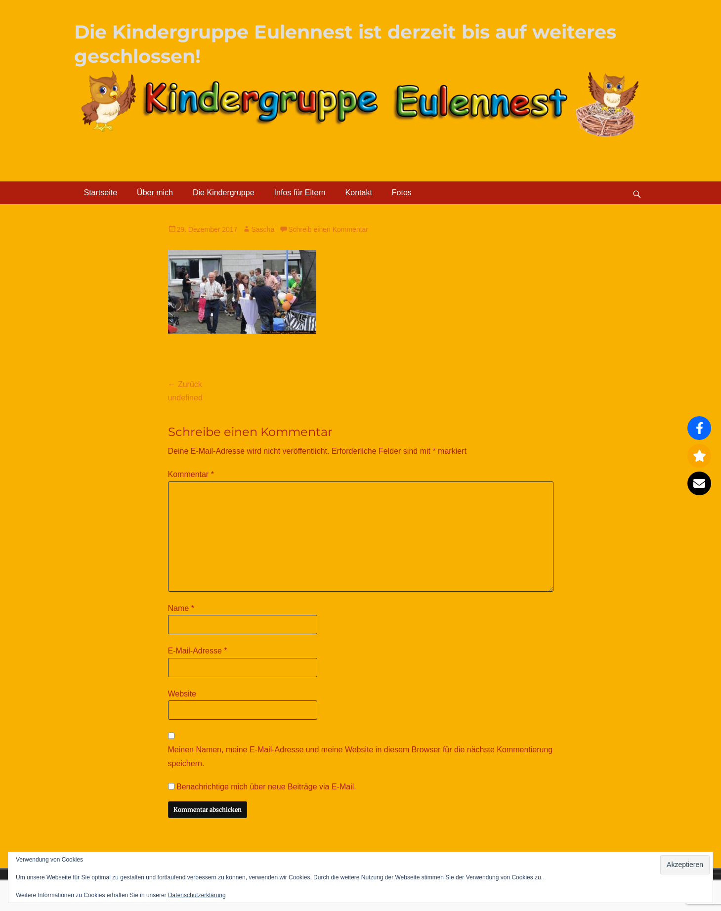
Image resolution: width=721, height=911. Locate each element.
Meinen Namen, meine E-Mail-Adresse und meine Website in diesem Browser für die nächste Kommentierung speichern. (360, 756)
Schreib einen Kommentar (328, 229)
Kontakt (358, 192)
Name (181, 608)
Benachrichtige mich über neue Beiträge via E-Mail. (266, 786)
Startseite (101, 192)
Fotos (402, 192)
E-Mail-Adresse (197, 651)
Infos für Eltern (300, 192)
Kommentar (191, 474)
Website (182, 694)
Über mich (155, 192)
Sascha (262, 229)
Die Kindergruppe (223, 192)
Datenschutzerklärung (197, 895)
